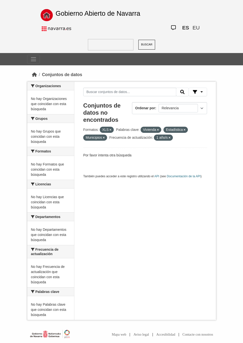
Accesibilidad (165, 334)
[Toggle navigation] (33, 59)
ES (185, 27)
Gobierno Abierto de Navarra (98, 13)
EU (196, 27)
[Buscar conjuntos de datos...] (129, 92)
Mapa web (119, 334)
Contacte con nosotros (197, 334)
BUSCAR (146, 44)
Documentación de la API (184, 176)
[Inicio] (34, 74)
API (156, 176)
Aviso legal (141, 334)
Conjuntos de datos (62, 74)
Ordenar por (145, 108)
